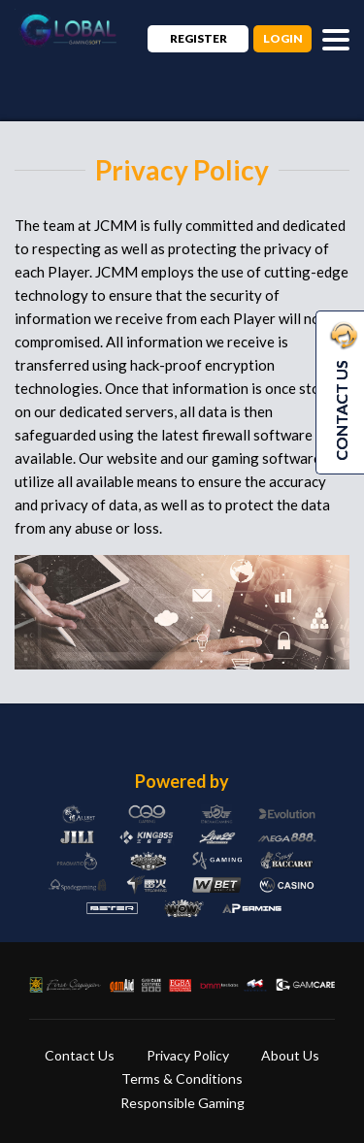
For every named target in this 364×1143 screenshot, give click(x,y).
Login (283, 38)
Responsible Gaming (182, 1102)
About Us (290, 1055)
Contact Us (80, 1055)
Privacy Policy (188, 1055)
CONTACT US (341, 391)
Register (198, 38)
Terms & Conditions (182, 1078)
